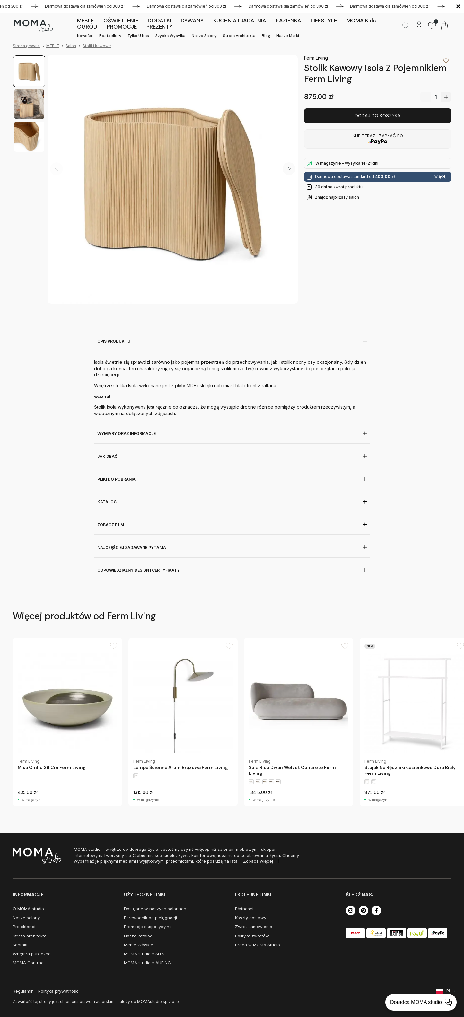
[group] (67, 722)
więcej (440, 176)
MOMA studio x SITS (144, 953)
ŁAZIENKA (288, 20)
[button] (289, 168)
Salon (71, 45)
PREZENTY (159, 26)
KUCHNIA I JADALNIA (239, 20)
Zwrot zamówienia (253, 926)
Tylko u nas (138, 35)
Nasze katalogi (138, 935)
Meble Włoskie (138, 944)
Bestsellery (110, 35)
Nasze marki (287, 35)
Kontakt (20, 944)
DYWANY (192, 20)
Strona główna (26, 45)
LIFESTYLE (324, 20)
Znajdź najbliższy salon (337, 197)
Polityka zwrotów (252, 935)
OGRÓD (87, 26)
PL (448, 990)
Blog (266, 35)
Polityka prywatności (59, 991)
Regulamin (23, 991)
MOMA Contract (29, 962)
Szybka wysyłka (170, 35)
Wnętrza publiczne (32, 953)
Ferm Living (316, 58)
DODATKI (159, 20)
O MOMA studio (28, 908)
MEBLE (85, 20)
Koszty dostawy (250, 917)
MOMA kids (361, 20)
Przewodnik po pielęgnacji (150, 917)
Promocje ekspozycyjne (148, 926)
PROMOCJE (122, 26)
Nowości (85, 35)
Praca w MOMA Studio (257, 944)
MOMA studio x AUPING (147, 962)
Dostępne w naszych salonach (155, 908)
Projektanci (24, 926)
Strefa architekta (239, 35)
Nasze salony (204, 35)
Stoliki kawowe (97, 45)
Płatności (244, 908)
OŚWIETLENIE (120, 20)
